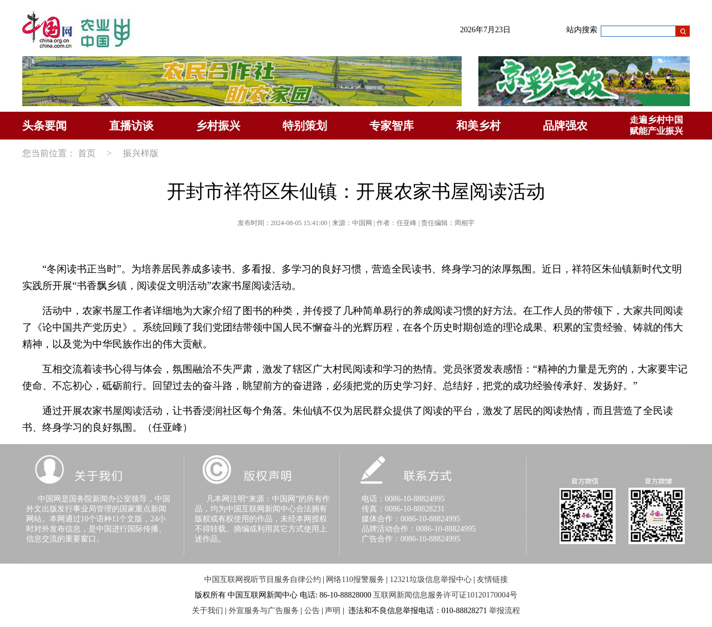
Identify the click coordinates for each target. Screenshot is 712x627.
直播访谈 (131, 126)
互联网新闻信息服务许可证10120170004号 (445, 595)
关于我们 (207, 610)
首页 (87, 153)
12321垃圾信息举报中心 (431, 579)
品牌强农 (565, 126)
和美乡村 (478, 126)
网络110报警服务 (355, 579)
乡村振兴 (218, 126)
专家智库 (391, 126)
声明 (332, 610)
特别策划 (305, 126)
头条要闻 (44, 126)
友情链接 (492, 579)
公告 (312, 610)
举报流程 (504, 610)
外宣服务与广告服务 (264, 610)
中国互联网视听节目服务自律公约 (262, 579)
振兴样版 (141, 153)
